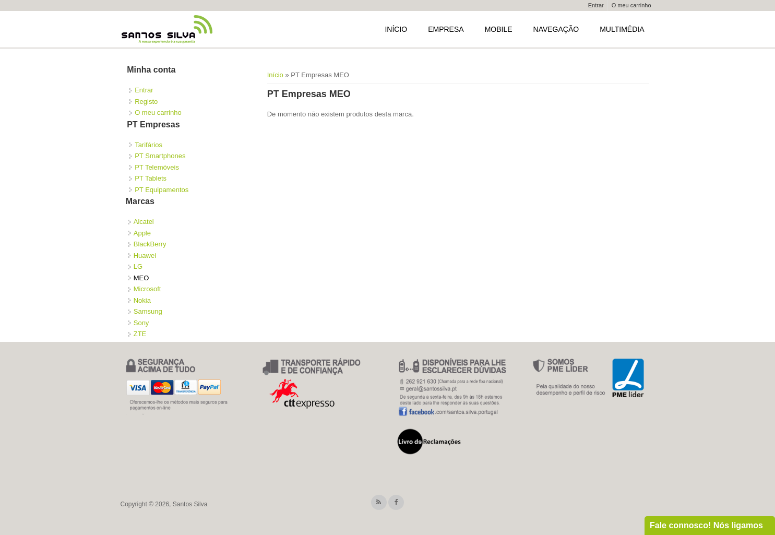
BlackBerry (150, 244)
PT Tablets (150, 178)
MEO (141, 278)
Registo (146, 101)
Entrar (596, 5)
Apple (142, 233)
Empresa (445, 29)
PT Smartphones (160, 156)
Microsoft (147, 289)
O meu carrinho (631, 5)
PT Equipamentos (161, 190)
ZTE (140, 334)
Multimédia (622, 29)
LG (138, 266)
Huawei (145, 255)
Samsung (148, 311)
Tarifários (148, 145)
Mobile (498, 29)
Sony (141, 323)
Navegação (556, 29)
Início (396, 29)
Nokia (142, 300)
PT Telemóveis (157, 167)
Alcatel (144, 221)
